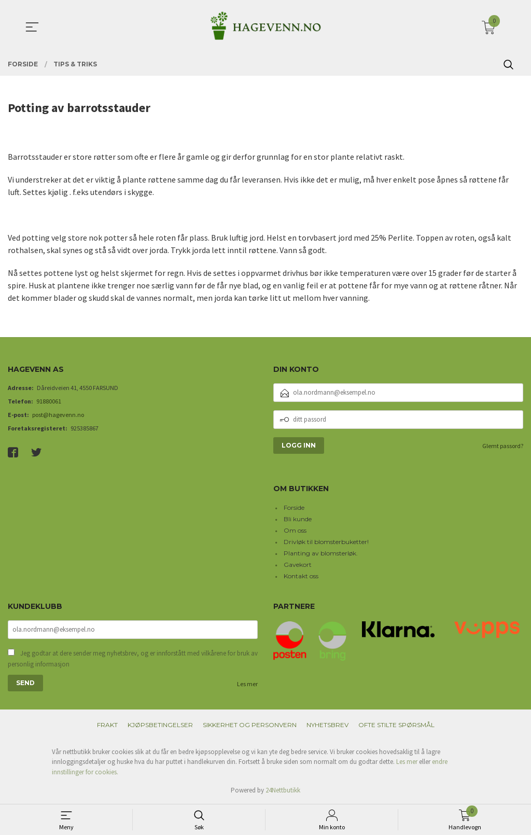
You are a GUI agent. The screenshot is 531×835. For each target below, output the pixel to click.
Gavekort (298, 564)
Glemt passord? (502, 446)
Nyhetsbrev (327, 725)
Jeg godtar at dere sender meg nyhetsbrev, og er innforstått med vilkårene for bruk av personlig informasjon (133, 659)
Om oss (295, 530)
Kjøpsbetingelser (160, 725)
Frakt (107, 725)
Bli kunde (298, 519)
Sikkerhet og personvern (250, 725)
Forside (294, 507)
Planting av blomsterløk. (321, 553)
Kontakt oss (301, 576)
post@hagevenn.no (58, 415)
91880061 (48, 401)
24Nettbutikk (283, 790)
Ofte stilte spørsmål (396, 725)
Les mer (247, 684)
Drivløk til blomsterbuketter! (326, 542)
